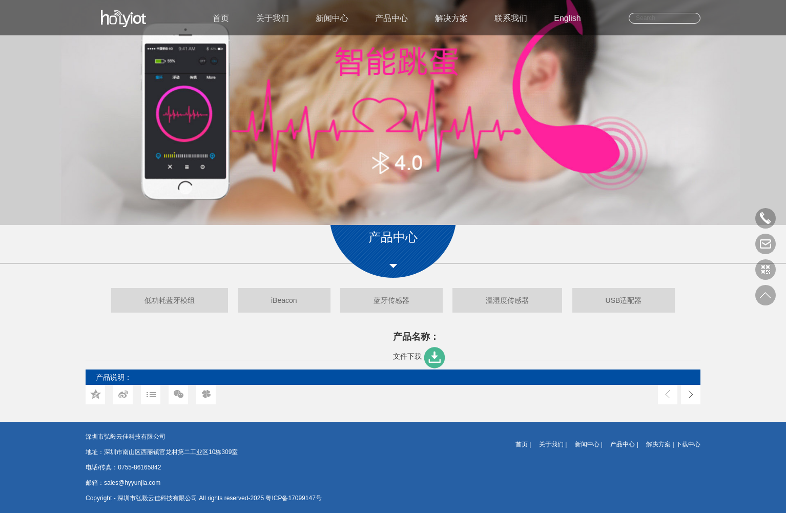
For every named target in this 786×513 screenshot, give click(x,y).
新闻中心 (332, 18)
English (567, 18)
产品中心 (391, 18)
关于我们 (272, 18)
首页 (221, 18)
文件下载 (420, 356)
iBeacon (284, 300)
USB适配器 (624, 300)
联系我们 (510, 18)
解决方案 (451, 18)
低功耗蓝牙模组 (169, 300)
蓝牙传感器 (391, 300)
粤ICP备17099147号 (293, 498)
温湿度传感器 (507, 300)
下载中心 (688, 444)
